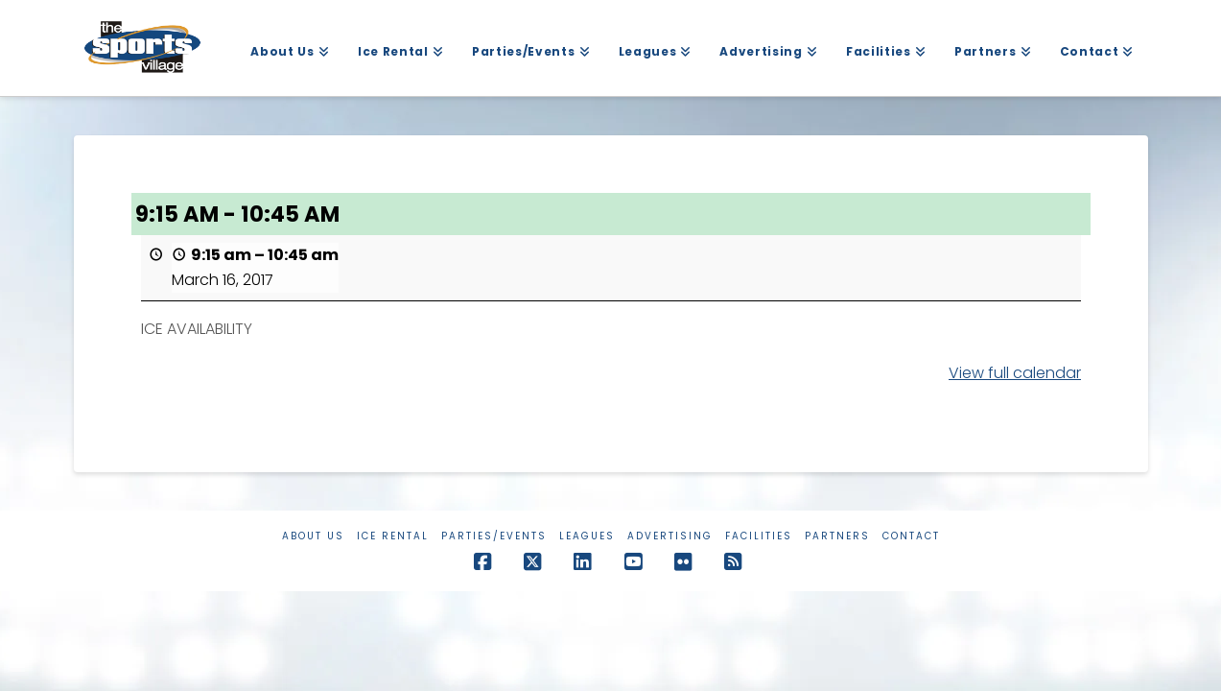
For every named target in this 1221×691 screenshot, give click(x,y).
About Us (313, 536)
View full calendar (1015, 373)
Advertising (670, 536)
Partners (837, 536)
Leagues (587, 536)
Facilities (758, 536)
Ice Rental (393, 536)
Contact (911, 536)
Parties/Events (494, 536)
